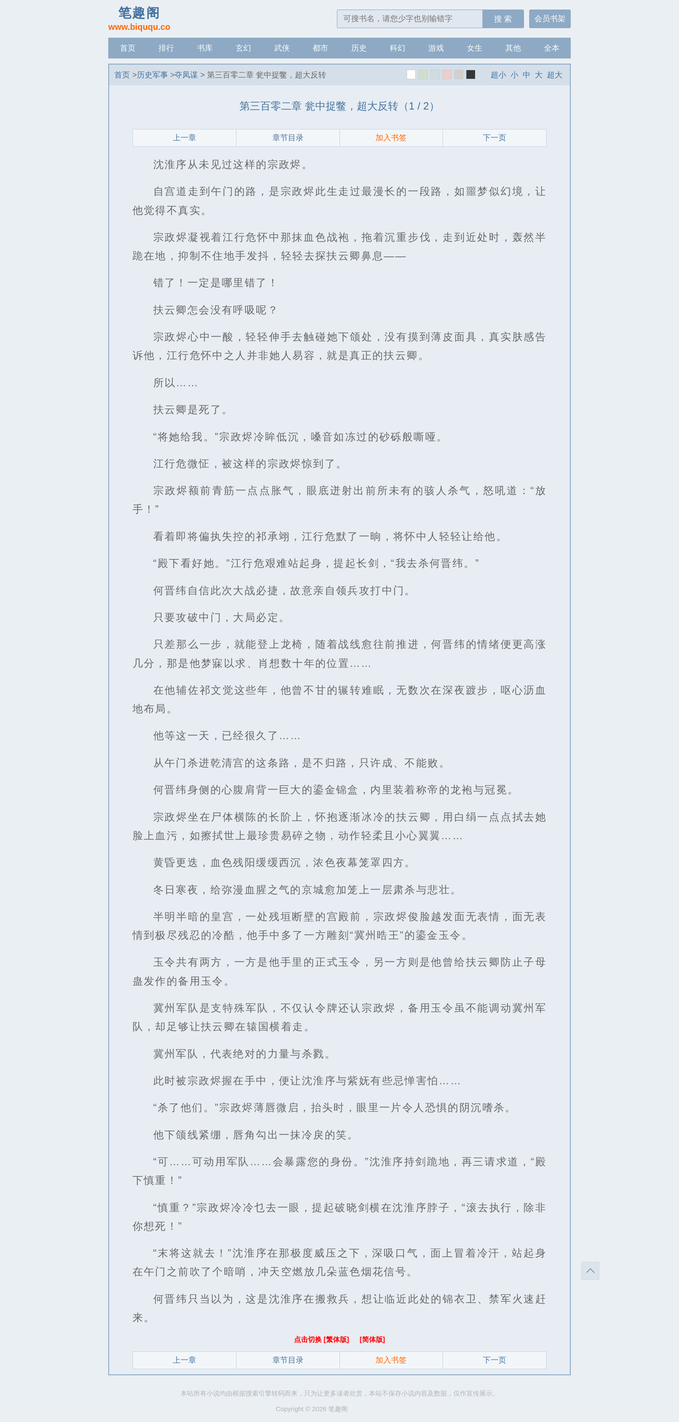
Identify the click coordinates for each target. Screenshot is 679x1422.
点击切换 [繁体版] (322, 1339)
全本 (551, 48)
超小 (498, 75)
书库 (205, 48)
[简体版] (372, 1339)
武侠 (282, 48)
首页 (128, 48)
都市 (320, 48)
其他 (513, 48)
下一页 (494, 137)
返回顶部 (590, 1271)
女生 (474, 48)
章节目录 (288, 137)
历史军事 (152, 75)
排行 (166, 48)
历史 (359, 48)
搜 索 (503, 19)
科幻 (397, 48)
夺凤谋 (186, 75)
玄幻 (243, 48)
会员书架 (550, 18)
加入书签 (391, 137)
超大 (555, 75)
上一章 (184, 137)
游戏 (436, 48)
